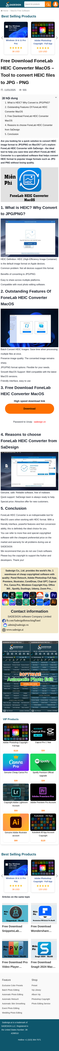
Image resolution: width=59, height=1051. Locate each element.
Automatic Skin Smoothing (13, 1003)
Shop (35, 980)
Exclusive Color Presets (12, 985)
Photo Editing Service (41, 1003)
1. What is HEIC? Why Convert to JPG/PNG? (27, 102)
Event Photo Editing (10, 1008)
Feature (6, 980)
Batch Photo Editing (10, 990)
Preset (34, 985)
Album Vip (36, 994)
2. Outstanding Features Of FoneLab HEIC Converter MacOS (26, 109)
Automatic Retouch (10, 999)
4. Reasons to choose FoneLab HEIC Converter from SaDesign (29, 127)
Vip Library (36, 990)
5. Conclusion (11, 134)
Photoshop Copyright (41, 999)
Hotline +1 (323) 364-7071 (29, 1040)
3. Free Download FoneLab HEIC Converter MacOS (26, 118)
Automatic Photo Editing (12, 994)
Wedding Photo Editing (12, 1013)
